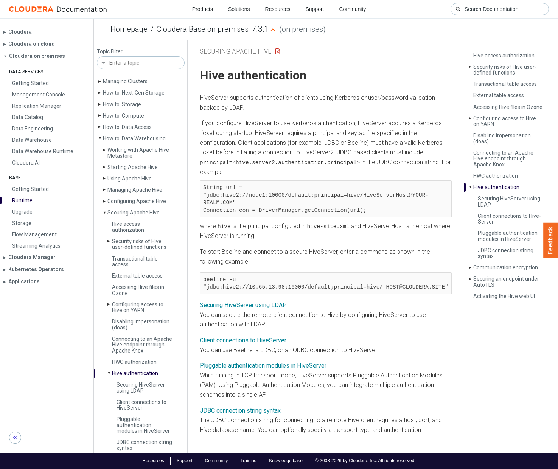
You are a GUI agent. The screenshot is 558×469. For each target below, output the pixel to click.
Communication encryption (505, 267)
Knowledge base (286, 460)
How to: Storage (122, 104)
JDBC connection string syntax (144, 445)
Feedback (550, 241)
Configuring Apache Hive (136, 201)
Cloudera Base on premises (203, 29)
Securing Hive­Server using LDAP (141, 387)
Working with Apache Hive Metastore (138, 152)
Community (352, 9)
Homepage (129, 29)
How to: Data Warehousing (134, 138)
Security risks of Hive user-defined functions (139, 244)
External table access (137, 276)
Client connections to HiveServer (243, 339)
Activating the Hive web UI (504, 296)
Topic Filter (110, 51)
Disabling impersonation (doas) (140, 324)
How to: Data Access (127, 127)
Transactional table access (135, 261)
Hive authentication (135, 373)
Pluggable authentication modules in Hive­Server (143, 425)
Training (248, 460)
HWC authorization (134, 362)
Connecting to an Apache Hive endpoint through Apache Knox (142, 345)
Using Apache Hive (129, 178)
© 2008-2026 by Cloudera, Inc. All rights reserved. (365, 460)
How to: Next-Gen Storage (134, 93)
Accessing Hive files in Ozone (138, 290)
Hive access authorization (128, 227)
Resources (278, 9)
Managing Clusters (125, 81)
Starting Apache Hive (132, 167)
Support (314, 9)
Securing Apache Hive (133, 213)
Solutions (239, 9)
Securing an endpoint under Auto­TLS (506, 281)
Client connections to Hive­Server (141, 405)
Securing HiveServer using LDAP (243, 304)
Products (202, 9)
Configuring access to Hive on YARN (137, 307)
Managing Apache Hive (134, 190)
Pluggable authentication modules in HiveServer (263, 365)
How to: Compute (123, 116)
